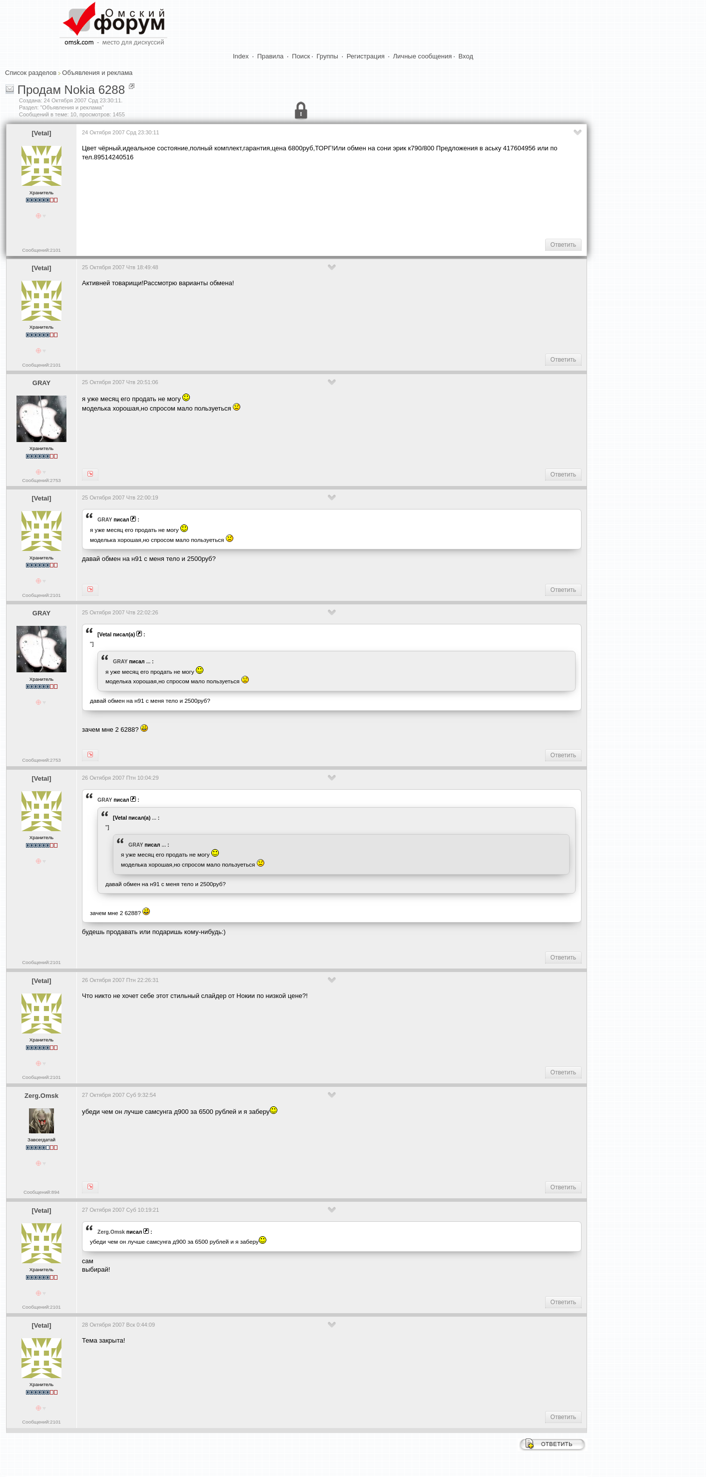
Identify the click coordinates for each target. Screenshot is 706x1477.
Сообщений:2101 (41, 250)
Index (241, 56)
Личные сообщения (422, 56)
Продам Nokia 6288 (71, 89)
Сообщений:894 (41, 1192)
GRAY (41, 383)
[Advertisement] (264, 198)
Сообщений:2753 (41, 480)
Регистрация (366, 56)
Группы (327, 56)
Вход (466, 56)
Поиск (301, 56)
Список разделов (30, 72)
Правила (270, 56)
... (148, 661)
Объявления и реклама (97, 72)
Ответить (563, 244)
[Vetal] (41, 133)
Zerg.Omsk (41, 1095)
